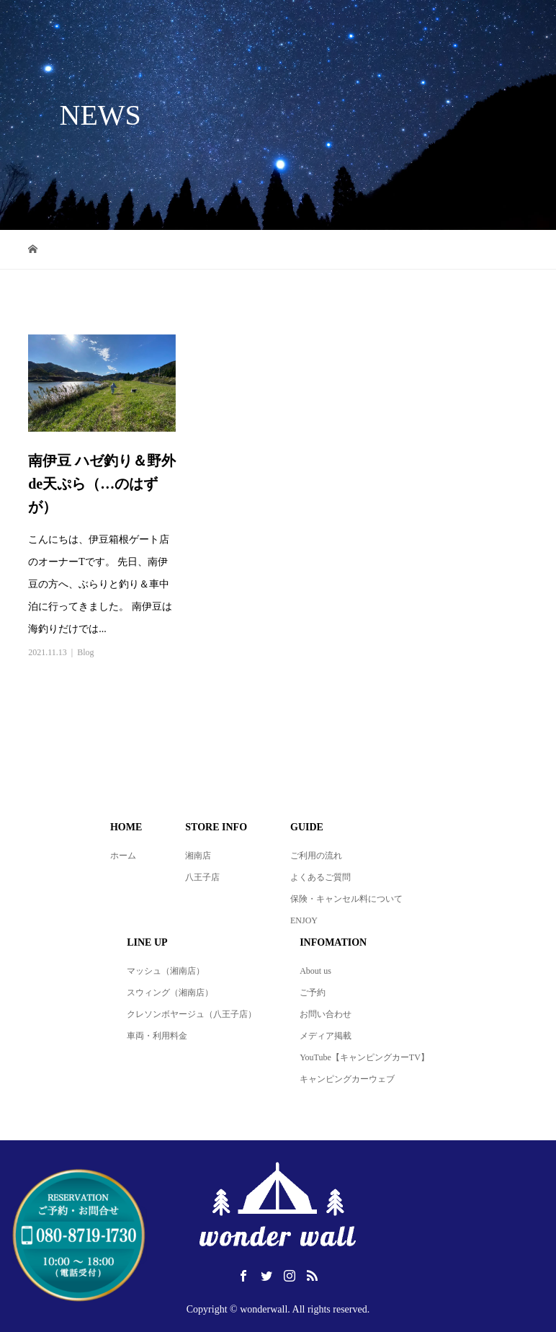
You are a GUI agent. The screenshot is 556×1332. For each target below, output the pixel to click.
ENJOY (304, 920)
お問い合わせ (325, 1014)
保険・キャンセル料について (346, 899)
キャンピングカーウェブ (347, 1079)
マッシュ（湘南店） (166, 971)
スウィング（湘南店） (170, 992)
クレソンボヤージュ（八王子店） (191, 1014)
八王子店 (202, 877)
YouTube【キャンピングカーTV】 (364, 1057)
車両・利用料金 (157, 1036)
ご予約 (313, 992)
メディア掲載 (325, 1036)
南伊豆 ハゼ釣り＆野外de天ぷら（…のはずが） (102, 484)
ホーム (123, 856)
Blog (85, 652)
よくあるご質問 (320, 877)
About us (315, 971)
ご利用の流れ (316, 856)
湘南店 (198, 856)
